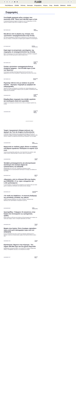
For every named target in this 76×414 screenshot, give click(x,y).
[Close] (56, 184)
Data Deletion (32, 230)
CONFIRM (30, 226)
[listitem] (38, 201)
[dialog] (38, 207)
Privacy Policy (44, 230)
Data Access (38, 230)
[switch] (51, 204)
